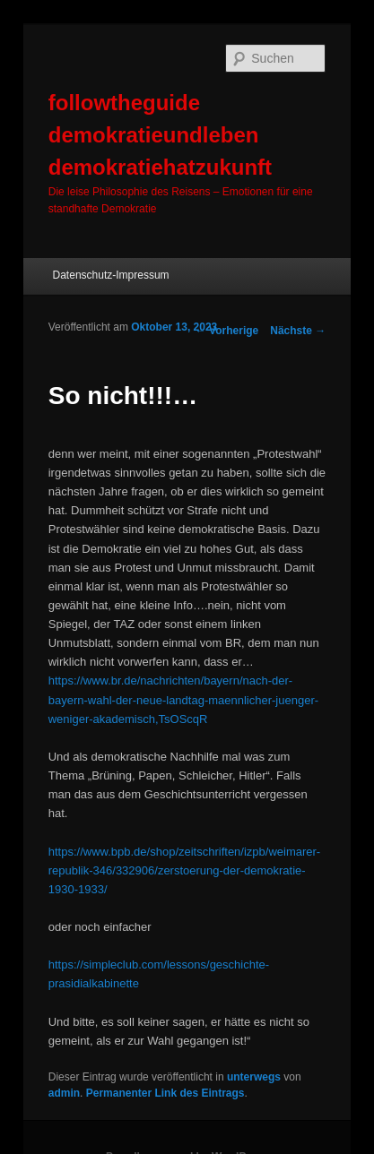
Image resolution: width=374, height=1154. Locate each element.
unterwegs (254, 1077)
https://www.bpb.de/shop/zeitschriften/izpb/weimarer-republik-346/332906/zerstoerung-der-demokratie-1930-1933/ (184, 870)
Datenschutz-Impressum (111, 275)
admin (64, 1093)
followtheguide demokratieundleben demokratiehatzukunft (160, 134)
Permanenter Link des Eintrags (165, 1093)
